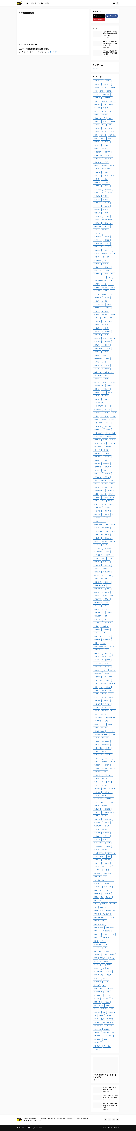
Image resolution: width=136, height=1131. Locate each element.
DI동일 (96, 897)
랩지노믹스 (106, 206)
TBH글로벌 (97, 1046)
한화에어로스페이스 (108, 812)
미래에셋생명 (106, 257)
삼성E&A (96, 318)
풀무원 (106, 721)
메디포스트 (97, 250)
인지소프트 (106, 561)
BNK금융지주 (107, 873)
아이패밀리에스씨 (110, 433)
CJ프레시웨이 (107, 887)
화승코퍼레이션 (111, 853)
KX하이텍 (96, 968)
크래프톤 (111, 677)
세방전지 (96, 345)
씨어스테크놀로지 (99, 406)
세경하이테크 (106, 341)
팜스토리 (103, 707)
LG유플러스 (109, 975)
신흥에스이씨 (105, 389)
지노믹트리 (97, 606)
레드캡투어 (97, 209)
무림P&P (96, 257)
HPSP (102, 941)
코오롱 (106, 663)
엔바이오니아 (97, 473)
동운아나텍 (97, 175)
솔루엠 (107, 358)
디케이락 (105, 196)
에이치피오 (107, 456)
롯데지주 (107, 226)
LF (103, 968)
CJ (105, 876)
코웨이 (105, 670)
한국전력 (107, 765)
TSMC (96, 1049)
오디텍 (112, 487)
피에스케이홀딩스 (99, 731)
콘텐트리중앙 (97, 673)
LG (108, 968)
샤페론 (106, 328)
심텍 (103, 392)
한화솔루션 (107, 809)
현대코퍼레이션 (98, 846)
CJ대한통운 (106, 883)
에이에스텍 (108, 453)
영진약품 (104, 487)
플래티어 (110, 724)
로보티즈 (105, 213)
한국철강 (96, 768)
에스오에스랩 (111, 443)
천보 (106, 619)
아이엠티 (108, 429)
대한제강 (96, 148)
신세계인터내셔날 (99, 385)
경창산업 (104, 87)
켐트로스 (111, 646)
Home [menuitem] (26, 3)
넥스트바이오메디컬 (99, 118)
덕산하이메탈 (108, 158)
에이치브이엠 (97, 456)
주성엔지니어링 (98, 602)
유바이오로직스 (107, 538)
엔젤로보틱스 (97, 477)
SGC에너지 (112, 1012)
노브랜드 (96, 125)
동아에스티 (97, 172)
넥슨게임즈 (97, 121)
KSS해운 (96, 965)
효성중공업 (97, 860)
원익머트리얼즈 (98, 517)
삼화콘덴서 (105, 324)
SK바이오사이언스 (99, 1019)
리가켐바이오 (97, 236)
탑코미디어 (112, 683)
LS (104, 985)
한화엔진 (96, 815)
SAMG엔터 (104, 1009)
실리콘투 (96, 392)
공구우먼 (109, 91)
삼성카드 (104, 314)
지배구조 (104, 609)
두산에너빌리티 (98, 182)
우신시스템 (97, 511)
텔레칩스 (108, 687)
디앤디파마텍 (97, 189)
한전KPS (104, 795)
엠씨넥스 (103, 480)
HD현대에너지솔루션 (99, 920)
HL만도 (112, 934)
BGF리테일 (97, 873)
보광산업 (105, 274)
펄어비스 (96, 711)
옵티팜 (96, 501)
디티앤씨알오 (97, 202)
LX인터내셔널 (98, 995)
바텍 (95, 270)
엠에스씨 (96, 484)
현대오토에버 (97, 836)
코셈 (110, 656)
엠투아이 (104, 484)
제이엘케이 (111, 585)
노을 (103, 125)
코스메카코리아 (106, 660)
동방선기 (96, 169)
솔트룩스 (104, 362)
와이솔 (103, 501)
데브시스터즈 (97, 162)
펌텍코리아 (105, 711)
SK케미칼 (106, 1029)
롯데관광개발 (97, 216)
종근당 (112, 595)
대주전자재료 (105, 142)
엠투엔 (112, 484)
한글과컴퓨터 (108, 775)
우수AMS (107, 507)
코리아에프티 (108, 653)
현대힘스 (96, 849)
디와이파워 (109, 192)
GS (111, 900)
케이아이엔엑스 (98, 636)
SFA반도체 (97, 1012)
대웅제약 (110, 138)
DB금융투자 (97, 890)
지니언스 (96, 609)
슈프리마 (96, 368)
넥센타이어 (104, 114)
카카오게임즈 (104, 626)
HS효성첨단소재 (98, 944)
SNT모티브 (109, 1036)
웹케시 (113, 524)
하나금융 (96, 741)
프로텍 (103, 724)
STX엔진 (105, 1042)
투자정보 (111, 690)
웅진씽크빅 (106, 514)
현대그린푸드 (97, 826)
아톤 (95, 436)
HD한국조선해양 (110, 910)
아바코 (96, 416)
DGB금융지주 (106, 893)
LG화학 (106, 981)
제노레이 (96, 575)
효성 (109, 856)
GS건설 (96, 904)
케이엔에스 (97, 639)
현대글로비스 (108, 826)
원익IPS (108, 517)
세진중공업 (97, 352)
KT (103, 965)
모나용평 (104, 253)
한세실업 (96, 785)
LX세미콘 (107, 992)
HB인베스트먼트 (98, 910)
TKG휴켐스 (107, 1046)
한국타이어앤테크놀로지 (100, 771)
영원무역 (96, 487)
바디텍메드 (97, 263)
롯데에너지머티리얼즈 (108, 219)
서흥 (104, 338)
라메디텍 (107, 202)
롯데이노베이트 (107, 223)
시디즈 (106, 375)
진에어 (106, 616)
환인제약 (102, 856)
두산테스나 (108, 182)
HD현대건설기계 (106, 914)
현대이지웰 (97, 839)
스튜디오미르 (97, 375)
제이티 (108, 589)
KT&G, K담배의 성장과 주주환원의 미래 (109, 1089)
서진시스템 (97, 338)
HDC (95, 931)
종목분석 (107, 599)
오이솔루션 (97, 497)
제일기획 (96, 592)
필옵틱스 (96, 738)
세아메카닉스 (105, 345)
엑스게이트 (97, 470)
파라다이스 (97, 700)
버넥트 (107, 270)
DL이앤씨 (108, 897)
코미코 (104, 656)
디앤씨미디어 (108, 189)
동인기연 (105, 175)
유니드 (113, 531)
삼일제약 (111, 321)
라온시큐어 (97, 206)
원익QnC (96, 521)
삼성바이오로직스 (99, 304)
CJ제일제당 (97, 887)
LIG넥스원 (97, 985)
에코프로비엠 (97, 467)
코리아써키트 (97, 653)
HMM (96, 941)
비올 (112, 291)
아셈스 (113, 416)
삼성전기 (108, 307)
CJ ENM (96, 883)
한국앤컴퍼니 (97, 765)
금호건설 (104, 101)
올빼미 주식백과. (26, 1128)
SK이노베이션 (108, 1025)
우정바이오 (106, 511)
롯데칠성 (96, 230)
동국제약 (104, 165)
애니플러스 (97, 440)
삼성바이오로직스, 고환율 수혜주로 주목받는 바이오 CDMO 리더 (110, 33)
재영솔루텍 (97, 572)
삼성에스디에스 (98, 307)
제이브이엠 (104, 578)
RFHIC (108, 1005)
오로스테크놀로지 (99, 490)
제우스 (96, 578)
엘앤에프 (107, 477)
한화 (112, 802)
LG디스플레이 (98, 971)
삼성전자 (96, 311)
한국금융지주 (108, 758)
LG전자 (105, 978)
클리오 (96, 683)
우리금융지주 (97, 507)
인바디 (103, 558)
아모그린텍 (107, 409)
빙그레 (104, 294)
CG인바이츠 (97, 876)
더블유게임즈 (97, 152)
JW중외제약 (107, 951)
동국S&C (112, 165)
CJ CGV (110, 880)
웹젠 (107, 524)
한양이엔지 (112, 788)
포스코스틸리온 (98, 717)
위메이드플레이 (98, 531)
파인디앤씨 (97, 704)
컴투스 (103, 633)
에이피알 (104, 460)
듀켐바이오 (106, 186)
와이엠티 (96, 504)
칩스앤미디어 (97, 622)
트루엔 (96, 694)
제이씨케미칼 (97, 582)
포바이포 (103, 714)
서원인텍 (105, 335)
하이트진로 (108, 755)
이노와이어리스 (108, 548)
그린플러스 (97, 97)
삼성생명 (109, 304)
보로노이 (96, 277)
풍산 (112, 721)
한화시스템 (97, 812)
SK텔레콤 (96, 1032)
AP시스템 (106, 870)
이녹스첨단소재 (98, 551)
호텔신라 (104, 849)
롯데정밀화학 (97, 226)
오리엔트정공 (110, 490)
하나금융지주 (105, 741)
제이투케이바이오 (99, 589)
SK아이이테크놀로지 (108, 1022)
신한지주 (96, 389)
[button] (114, 3)
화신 (95, 856)
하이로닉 (96, 751)
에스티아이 (97, 450)
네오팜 (112, 111)
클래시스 (108, 680)
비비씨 (110, 284)
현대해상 (108, 846)
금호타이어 (97, 104)
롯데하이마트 (97, 233)
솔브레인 (96, 362)
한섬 (109, 782)
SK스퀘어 (96, 1022)
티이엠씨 (111, 697)
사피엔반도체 (97, 297)
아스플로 (103, 419)
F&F (100, 900)
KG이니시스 (97, 961)
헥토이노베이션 (107, 819)
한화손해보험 (97, 809)
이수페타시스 (109, 555)
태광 (95, 687)
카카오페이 (106, 629)
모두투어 (112, 253)
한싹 (104, 788)
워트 (113, 514)
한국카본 (104, 768)
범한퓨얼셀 (97, 274)
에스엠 (103, 443)
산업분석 (107, 297)
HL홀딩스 (96, 937)
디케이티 (105, 199)
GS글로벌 (104, 904)
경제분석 (96, 87)
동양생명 (105, 172)
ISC (107, 944)
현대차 (108, 843)
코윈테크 (112, 670)
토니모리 (96, 690)
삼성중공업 (105, 311)
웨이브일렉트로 (98, 524)
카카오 (96, 626)
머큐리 (107, 243)
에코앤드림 (106, 463)
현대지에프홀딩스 (99, 843)
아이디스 (111, 419)
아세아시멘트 (104, 416)
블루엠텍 (96, 284)
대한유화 (105, 145)
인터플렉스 (97, 565)
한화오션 (104, 815)
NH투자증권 (105, 998)
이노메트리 (97, 545)
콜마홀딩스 (97, 677)
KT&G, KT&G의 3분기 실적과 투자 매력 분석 (104, 1076)
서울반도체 (97, 335)
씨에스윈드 (109, 406)
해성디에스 (97, 819)
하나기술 (96, 744)
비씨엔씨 (96, 287)
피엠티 (113, 734)
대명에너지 (103, 135)
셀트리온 (104, 355)
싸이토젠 (96, 396)
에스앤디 (112, 440)
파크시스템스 (106, 704)
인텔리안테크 (106, 565)
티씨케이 (103, 694)
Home (104, 1128)
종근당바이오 (97, 599)
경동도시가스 (106, 84)
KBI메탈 (112, 954)
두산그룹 (96, 179)
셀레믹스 (105, 352)
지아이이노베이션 (99, 612)
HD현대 (96, 914)
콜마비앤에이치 (108, 673)
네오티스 (104, 111)
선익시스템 (112, 338)
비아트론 (104, 287)
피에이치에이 (110, 731)
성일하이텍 (97, 341)
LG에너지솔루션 (98, 975)
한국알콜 (112, 761)
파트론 (96, 707)
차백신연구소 (97, 619)
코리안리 (96, 656)
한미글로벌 (105, 778)
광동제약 (96, 94)
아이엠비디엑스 (98, 429)
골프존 (101, 91)
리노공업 (107, 236)
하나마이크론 (105, 744)
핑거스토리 (105, 738)
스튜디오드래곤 (108, 372)
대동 (95, 135)
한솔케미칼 (97, 788)
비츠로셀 (96, 294)
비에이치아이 (97, 291)
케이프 (103, 643)
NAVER (96, 998)
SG (104, 1012)
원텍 (104, 521)
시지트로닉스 (97, 379)
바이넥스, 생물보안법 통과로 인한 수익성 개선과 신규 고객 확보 (110, 53)
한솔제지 (104, 785)
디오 (102, 192)
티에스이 (96, 697)
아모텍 (114, 412)
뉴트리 (104, 131)
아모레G (107, 412)
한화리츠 (96, 805)
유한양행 (112, 541)
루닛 (106, 233)
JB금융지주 (97, 948)
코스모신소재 (97, 663)
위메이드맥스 (105, 528)
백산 (101, 270)
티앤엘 (110, 694)
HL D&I (105, 934)
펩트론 (96, 714)
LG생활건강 (108, 971)
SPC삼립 (96, 1042)
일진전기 (96, 568)
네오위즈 (96, 111)
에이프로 (96, 460)
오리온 (96, 494)
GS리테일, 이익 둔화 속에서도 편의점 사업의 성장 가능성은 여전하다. (110, 43)
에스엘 (96, 443)
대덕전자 (111, 131)
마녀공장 (107, 240)
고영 (95, 91)
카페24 (96, 633)
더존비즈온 (108, 155)
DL (102, 897)
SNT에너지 (97, 1039)
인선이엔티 (97, 561)
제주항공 (96, 595)
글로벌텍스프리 (107, 97)
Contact (116, 1128)
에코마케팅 (97, 463)
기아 (104, 104)
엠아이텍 (111, 480)
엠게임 (96, 480)
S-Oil (95, 1009)
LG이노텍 (96, 978)
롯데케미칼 (105, 230)
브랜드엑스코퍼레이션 (100, 280)
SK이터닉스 (97, 1029)
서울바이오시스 (106, 331)
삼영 (104, 321)
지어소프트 (109, 612)
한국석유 (104, 761)
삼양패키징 (97, 321)
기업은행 (111, 104)
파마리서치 (106, 700)
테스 (101, 687)
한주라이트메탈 (98, 799)
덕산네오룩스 (97, 158)
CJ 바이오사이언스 (99, 880)
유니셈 (96, 534)
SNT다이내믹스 (98, 1036)
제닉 (110, 575)
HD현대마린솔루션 (99, 917)
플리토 (96, 727)
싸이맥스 (110, 392)
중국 (107, 602)
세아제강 (108, 348)
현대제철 (105, 839)
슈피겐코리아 (105, 368)
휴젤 (110, 866)
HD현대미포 (111, 917)
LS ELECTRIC (98, 988)
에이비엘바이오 (98, 453)
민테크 (106, 260)
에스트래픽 (108, 446)
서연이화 (96, 331)
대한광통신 (97, 145)
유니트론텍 (97, 538)
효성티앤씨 (97, 863)
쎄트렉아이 (105, 396)
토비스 (104, 690)
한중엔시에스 (109, 799)
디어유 (96, 192)
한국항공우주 (97, 775)
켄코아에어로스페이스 (100, 646)
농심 (104, 128)
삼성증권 (96, 314)
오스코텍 (103, 494)
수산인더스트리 (98, 365)
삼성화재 (112, 314)
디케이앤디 (97, 199)
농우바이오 (112, 128)
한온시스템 (97, 792)
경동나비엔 (97, 84)
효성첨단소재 (106, 860)
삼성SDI (104, 318)
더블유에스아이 (98, 155)
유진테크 (104, 541)
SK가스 (101, 1015)
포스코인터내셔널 (110, 717)
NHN (113, 998)
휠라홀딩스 (106, 863)
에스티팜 (105, 450)
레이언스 (105, 209)
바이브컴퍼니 (97, 267)
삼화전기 (96, 324)
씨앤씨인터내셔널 (99, 402)
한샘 (103, 782)
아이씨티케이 (97, 426)
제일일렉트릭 (105, 592)
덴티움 (106, 162)
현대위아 (107, 836)
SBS (111, 1009)
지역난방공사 (97, 616)
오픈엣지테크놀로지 (108, 497)
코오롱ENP (97, 670)
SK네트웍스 (110, 1015)
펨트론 (113, 711)
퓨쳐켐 (96, 724)
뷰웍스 (109, 277)
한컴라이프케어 (104, 802)
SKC (113, 1032)
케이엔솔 (108, 636)
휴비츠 (104, 866)
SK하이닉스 (106, 1032)
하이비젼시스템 (98, 755)
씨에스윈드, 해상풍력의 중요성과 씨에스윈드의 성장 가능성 (110, 1105)
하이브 (104, 751)
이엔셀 (96, 558)
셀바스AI (96, 355)
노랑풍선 (112, 121)
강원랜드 (108, 81)
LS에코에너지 (98, 992)
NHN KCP (97, 1002)
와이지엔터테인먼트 (107, 504)
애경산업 (109, 436)
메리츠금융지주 (107, 250)
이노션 (105, 545)
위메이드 (96, 528)
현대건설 (107, 822)
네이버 (96, 114)
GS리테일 (113, 904)
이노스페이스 (97, 548)
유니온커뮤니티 (105, 534)
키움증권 (103, 683)
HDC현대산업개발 (105, 931)
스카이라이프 (97, 372)
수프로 (107, 365)
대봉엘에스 (112, 135)
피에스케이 (104, 727)
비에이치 (112, 287)
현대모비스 (97, 832)
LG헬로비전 (97, 981)
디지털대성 (97, 196)
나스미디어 (97, 108)
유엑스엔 (96, 541)
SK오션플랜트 (98, 1025)
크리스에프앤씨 (98, 680)
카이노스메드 (108, 622)
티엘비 (104, 697)
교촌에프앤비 (105, 94)
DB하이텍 (97, 893)
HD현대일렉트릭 (98, 927)
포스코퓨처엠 (97, 721)
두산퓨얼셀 (97, 186)
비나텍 (104, 284)
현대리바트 (105, 829)
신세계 (104, 382)
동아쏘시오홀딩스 (106, 169)
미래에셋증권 (97, 260)
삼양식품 (112, 318)
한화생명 (104, 805)
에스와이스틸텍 (98, 446)
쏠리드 (105, 399)
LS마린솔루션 (109, 988)
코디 (107, 650)
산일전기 (96, 301)
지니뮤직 (105, 606)
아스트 (96, 419)
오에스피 (111, 494)
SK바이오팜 (110, 1019)
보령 (112, 274)
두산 (112, 175)
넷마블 (105, 121)
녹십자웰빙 (97, 128)
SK (95, 1015)
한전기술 (96, 795)
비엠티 (106, 291)
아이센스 (108, 423)
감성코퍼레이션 (98, 81)
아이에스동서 (108, 426)
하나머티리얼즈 (98, 748)
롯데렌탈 (107, 216)
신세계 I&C (112, 382)
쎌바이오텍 (97, 399)
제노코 (104, 575)
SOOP (106, 1039)
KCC (95, 958)
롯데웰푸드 (97, 223)
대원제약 (96, 142)
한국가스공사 (97, 758)
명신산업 (96, 253)
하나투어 (108, 748)
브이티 (110, 280)
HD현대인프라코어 (99, 924)
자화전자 (104, 568)
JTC (105, 948)
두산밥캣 (104, 179)
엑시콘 (105, 470)
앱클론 (105, 440)
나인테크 (105, 108)
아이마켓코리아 (98, 423)
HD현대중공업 (110, 927)
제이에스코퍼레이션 (99, 585)
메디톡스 (108, 247)
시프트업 (96, 382)
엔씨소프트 (107, 473)
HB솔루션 (103, 907)
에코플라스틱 (108, 467)
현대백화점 (106, 832)
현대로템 (96, 829)
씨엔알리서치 (97, 409)
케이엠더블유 (106, 639)
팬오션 (110, 707)
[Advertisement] (53, 30)
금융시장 (96, 101)
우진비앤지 (97, 514)
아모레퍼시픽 (97, 412)
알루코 (101, 436)
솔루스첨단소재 (98, 358)
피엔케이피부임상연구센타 (101, 734)
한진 (95, 802)
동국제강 (96, 165)
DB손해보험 (107, 890)
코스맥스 (96, 660)
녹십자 (109, 125)
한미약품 (96, 782)
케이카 (96, 643)
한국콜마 (112, 768)
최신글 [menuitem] (47, 3)
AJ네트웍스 (97, 870)
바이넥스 (105, 263)
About (110, 1128)
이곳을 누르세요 (52, 52)
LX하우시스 (108, 995)
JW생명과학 (97, 951)
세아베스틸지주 (98, 348)
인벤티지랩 (111, 558)
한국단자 (96, 761)
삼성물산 (104, 301)
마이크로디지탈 (98, 243)
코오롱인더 (107, 666)
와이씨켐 (110, 501)
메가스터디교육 (98, 247)
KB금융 (105, 954)
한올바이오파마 (107, 792)
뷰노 (103, 277)
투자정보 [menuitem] (40, 3)
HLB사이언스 (106, 937)
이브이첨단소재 (98, 555)
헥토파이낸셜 (97, 822)
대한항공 (104, 148)
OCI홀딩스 (106, 1002)
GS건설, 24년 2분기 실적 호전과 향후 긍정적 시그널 (110, 1096)
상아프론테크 (97, 328)
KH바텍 (106, 961)
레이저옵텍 (97, 213)
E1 (95, 900)
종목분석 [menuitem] (33, 3)
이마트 (107, 551)
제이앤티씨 (107, 582)
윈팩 (107, 531)
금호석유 (112, 101)
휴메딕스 (96, 866)
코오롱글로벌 (97, 666)
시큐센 (106, 379)
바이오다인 (107, 267)
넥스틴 (109, 118)
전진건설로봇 (106, 572)
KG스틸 (112, 958)
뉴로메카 (96, 131)
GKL (106, 900)
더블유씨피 (107, 152)
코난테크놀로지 (98, 650)
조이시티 (104, 595)
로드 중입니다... (97, 68)
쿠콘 (104, 677)
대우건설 (102, 138)
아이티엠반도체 (98, 433)
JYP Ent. (97, 954)
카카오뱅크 (97, 629)
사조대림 (111, 294)
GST (95, 907)
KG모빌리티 (103, 958)
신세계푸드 (109, 385)
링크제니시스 (97, 240)
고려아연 (112, 87)
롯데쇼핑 (96, 219)
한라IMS (96, 778)
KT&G (109, 965)
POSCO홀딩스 (98, 1005)
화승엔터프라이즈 (99, 853)
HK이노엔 (97, 934)
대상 (95, 138)
